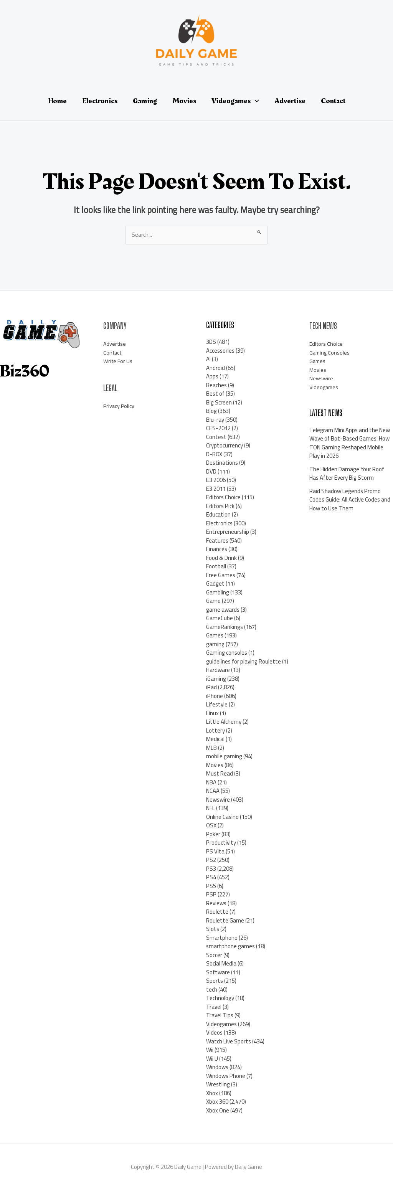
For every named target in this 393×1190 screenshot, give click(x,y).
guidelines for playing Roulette (243, 661)
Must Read (219, 773)
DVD (211, 471)
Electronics (219, 523)
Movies (214, 765)
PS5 (211, 885)
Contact (113, 352)
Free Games (220, 575)
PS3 (211, 868)
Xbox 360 (217, 1101)
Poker (213, 834)
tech (211, 989)
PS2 (211, 859)
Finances (216, 549)
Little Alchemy (223, 721)
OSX (211, 825)
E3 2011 (216, 488)
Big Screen (219, 402)
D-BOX (214, 454)
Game (213, 600)
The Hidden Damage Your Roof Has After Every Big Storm (346, 474)
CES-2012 (218, 428)
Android (215, 367)
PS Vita (215, 851)
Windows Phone (225, 1075)
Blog (211, 410)
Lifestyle (217, 704)
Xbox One (217, 1110)
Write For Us (118, 360)
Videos (214, 1032)
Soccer (214, 955)
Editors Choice (223, 497)
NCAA (213, 790)
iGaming (216, 678)
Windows (217, 1067)
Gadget (215, 583)
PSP (211, 894)
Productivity (221, 842)
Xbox (212, 1093)
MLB (211, 747)
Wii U (212, 1058)
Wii (209, 1049)
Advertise (115, 343)
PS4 (211, 877)
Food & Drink (221, 557)
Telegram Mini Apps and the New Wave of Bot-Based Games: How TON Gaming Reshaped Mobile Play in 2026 (349, 443)
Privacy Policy (119, 405)
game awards (222, 609)
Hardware (218, 669)
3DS (211, 341)
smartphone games (230, 946)
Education (218, 514)
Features (217, 540)
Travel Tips (219, 1015)
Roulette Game (225, 920)
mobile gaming (224, 756)
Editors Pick (220, 506)
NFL (210, 808)
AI (208, 359)
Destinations (222, 462)
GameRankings (224, 626)
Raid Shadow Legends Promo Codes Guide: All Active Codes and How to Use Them (349, 499)
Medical (215, 738)
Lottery (215, 730)
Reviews (216, 903)
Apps (212, 376)
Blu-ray (215, 419)
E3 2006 (216, 479)
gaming (215, 644)
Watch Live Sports (228, 1041)
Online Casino (222, 816)
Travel (213, 1006)
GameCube (219, 618)
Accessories (220, 350)
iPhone (214, 695)
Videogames (221, 1024)
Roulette (217, 911)
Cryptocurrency (224, 445)
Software (218, 972)
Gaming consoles (226, 652)
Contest (216, 436)
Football (216, 566)
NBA (211, 782)
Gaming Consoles (330, 352)
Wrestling (218, 1084)
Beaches (216, 385)
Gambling (217, 592)
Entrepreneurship (227, 531)
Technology (220, 997)
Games (214, 635)
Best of (215, 393)
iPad (211, 687)
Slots (212, 928)
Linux (212, 713)
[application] (255, 101)
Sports (214, 980)
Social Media (221, 963)
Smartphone (222, 937)
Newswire (218, 799)
